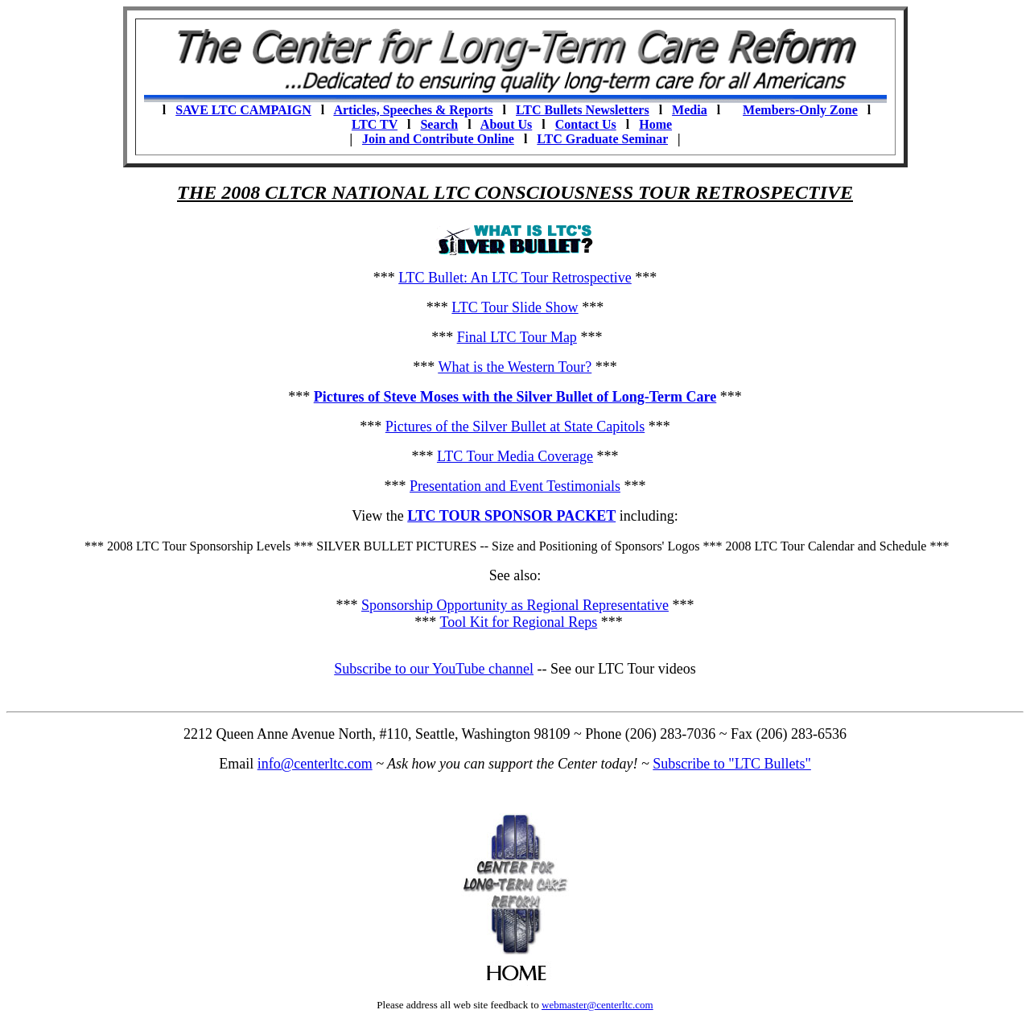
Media (689, 110)
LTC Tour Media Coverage (515, 456)
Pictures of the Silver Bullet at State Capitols (515, 426)
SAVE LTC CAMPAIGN (243, 110)
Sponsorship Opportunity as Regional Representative (515, 605)
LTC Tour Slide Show (514, 307)
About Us (506, 124)
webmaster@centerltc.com (597, 1005)
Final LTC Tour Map (517, 337)
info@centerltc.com (315, 764)
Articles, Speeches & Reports (412, 110)
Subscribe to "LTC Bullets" (732, 764)
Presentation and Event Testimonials (515, 486)
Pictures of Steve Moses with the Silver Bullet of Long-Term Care (515, 397)
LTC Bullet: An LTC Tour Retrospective (515, 278)
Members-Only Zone (800, 110)
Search (439, 124)
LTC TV (375, 124)
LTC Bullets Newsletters (582, 110)
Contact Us (585, 124)
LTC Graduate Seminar (602, 139)
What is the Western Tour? (515, 367)
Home (655, 124)
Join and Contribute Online (438, 139)
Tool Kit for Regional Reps (518, 622)
